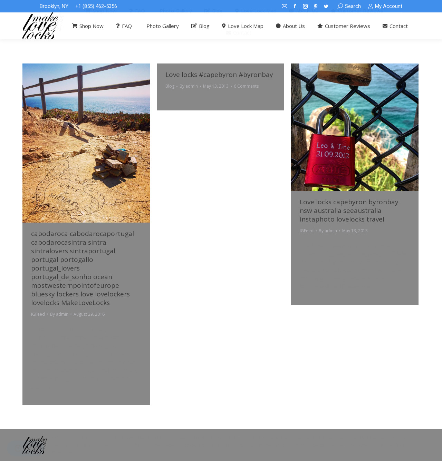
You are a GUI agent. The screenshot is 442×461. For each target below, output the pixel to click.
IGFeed (38, 314)
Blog (169, 86)
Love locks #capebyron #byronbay (219, 74)
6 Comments (246, 86)
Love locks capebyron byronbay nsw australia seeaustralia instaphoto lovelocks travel (349, 210)
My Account (385, 6)
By (59, 314)
